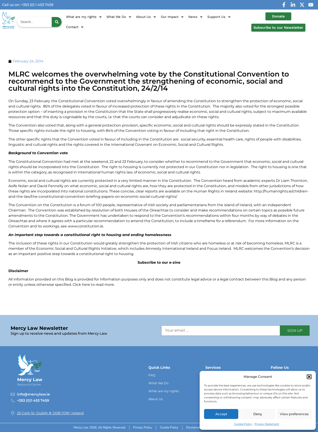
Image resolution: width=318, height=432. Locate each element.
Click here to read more (93, 284)
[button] (309, 376)
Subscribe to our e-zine (159, 262)
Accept (221, 414)
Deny (257, 414)
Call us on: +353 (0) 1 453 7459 (27, 5)
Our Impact (172, 17)
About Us (146, 17)
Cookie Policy (243, 424)
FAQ (151, 375)
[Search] (57, 22)
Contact (75, 27)
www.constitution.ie (85, 226)
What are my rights (84, 17)
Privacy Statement (266, 424)
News (195, 17)
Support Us (219, 17)
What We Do (119, 17)
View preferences (294, 414)
